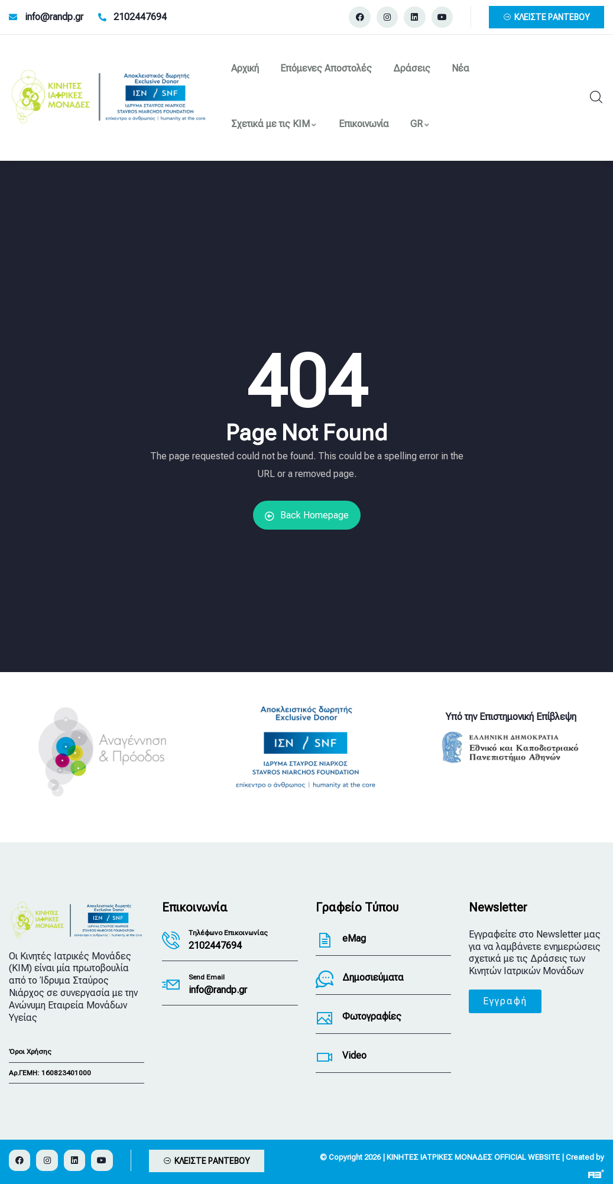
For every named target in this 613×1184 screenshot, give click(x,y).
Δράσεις (411, 68)
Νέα (460, 68)
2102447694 (215, 945)
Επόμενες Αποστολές (326, 68)
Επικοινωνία (364, 123)
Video (354, 1055)
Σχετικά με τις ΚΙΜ (274, 123)
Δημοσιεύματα (373, 977)
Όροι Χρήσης (30, 1051)
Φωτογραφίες (371, 1016)
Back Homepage (307, 515)
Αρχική (245, 68)
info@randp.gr (218, 989)
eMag (354, 938)
